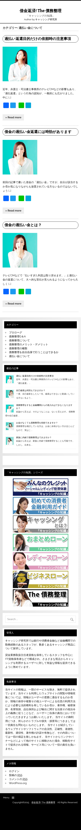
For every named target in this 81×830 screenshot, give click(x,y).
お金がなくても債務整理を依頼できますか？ (37, 423)
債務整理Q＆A (17, 336)
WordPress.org (18, 783)
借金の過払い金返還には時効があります (38, 132)
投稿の (15, 775)
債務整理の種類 (18, 348)
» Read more (13, 117)
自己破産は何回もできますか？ (30, 390)
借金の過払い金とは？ (23, 225)
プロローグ (15, 332)
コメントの (18, 779)
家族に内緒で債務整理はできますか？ (34, 437)
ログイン (14, 771)
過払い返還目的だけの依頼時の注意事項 (38, 38)
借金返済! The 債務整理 (40, 10)
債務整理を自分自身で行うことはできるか (33, 352)
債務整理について (19, 340)
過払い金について (19, 356)
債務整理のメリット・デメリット (28, 344)
